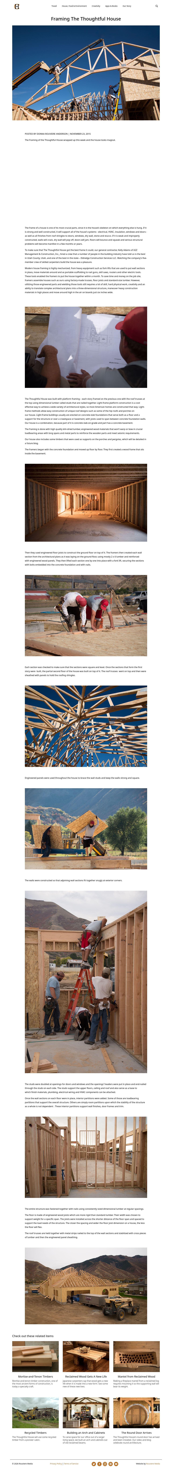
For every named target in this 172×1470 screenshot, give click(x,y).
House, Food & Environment (74, 6)
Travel (54, 6)
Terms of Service (71, 1463)
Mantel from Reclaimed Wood (136, 1376)
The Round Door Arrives (136, 1433)
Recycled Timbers (35, 1433)
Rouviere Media (153, 1463)
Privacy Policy (56, 1463)
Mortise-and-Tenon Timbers (35, 1376)
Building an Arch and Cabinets (86, 1433)
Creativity (96, 6)
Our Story (127, 6)
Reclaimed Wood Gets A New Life (86, 1376)
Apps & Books (111, 6)
